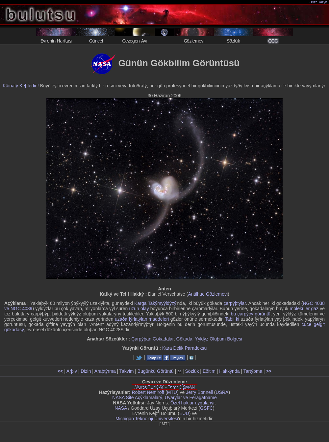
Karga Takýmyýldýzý (155, 303)
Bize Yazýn (319, 2)
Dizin (86, 371)
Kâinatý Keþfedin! (21, 85)
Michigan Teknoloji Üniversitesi (146, 418)
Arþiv (71, 371)
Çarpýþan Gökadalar (152, 338)
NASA (120, 408)
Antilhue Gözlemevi (208, 294)
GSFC (206, 408)
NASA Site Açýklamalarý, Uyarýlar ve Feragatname (164, 397)
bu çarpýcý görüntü (250, 313)
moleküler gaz (304, 308)
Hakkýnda (229, 371)
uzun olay (139, 308)
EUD (184, 413)
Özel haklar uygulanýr (192, 402)
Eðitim (209, 371)
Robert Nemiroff (148, 392)
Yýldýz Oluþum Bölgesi (218, 338)
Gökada (184, 338)
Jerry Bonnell (199, 392)
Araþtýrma (105, 371)
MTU (172, 392)
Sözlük (192, 371)
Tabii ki (232, 319)
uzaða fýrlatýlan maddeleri (142, 319)
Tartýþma (253, 371)
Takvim (126, 371)
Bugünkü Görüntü (156, 371)
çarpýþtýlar (235, 303)
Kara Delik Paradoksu (184, 348)
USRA (221, 392)
